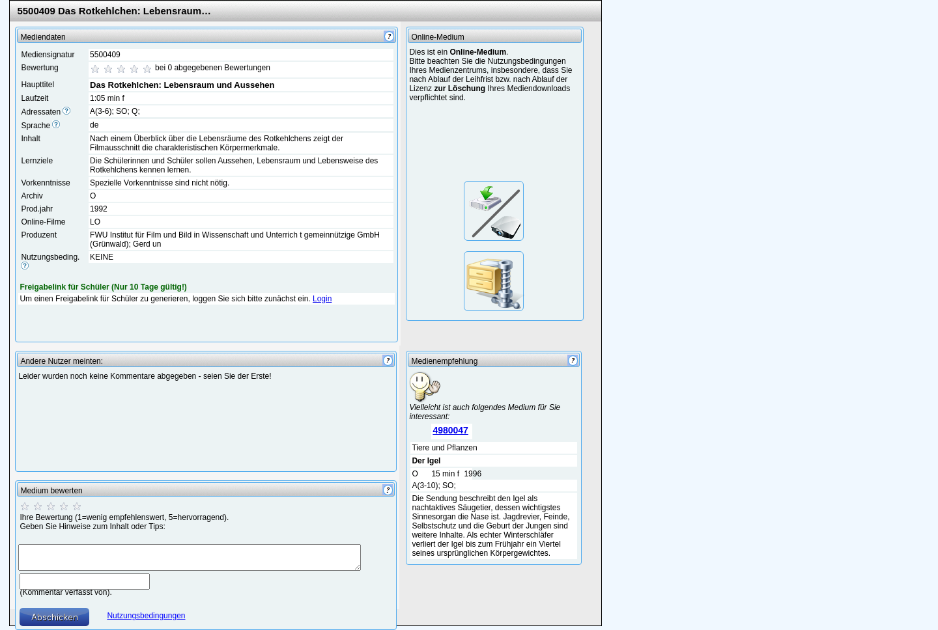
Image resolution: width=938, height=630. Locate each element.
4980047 (450, 430)
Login (322, 298)
